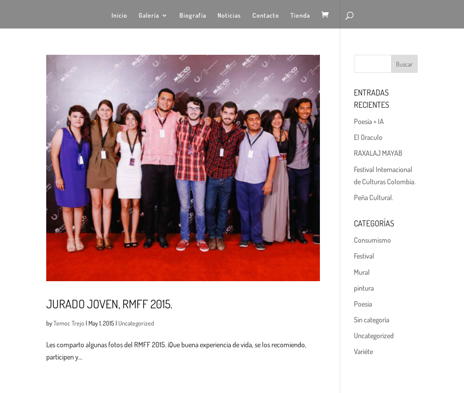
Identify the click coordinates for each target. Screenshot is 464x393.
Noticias (229, 15)
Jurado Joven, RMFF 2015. (109, 303)
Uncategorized (136, 323)
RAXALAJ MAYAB (378, 153)
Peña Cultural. (373, 197)
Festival (364, 255)
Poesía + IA (369, 121)
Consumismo (372, 239)
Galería (149, 15)
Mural (362, 272)
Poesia (363, 303)
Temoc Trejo (68, 323)
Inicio (119, 15)
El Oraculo (368, 137)
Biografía (192, 15)
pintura (364, 287)
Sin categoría (371, 319)
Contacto (265, 15)
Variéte (363, 351)
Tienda (300, 15)
